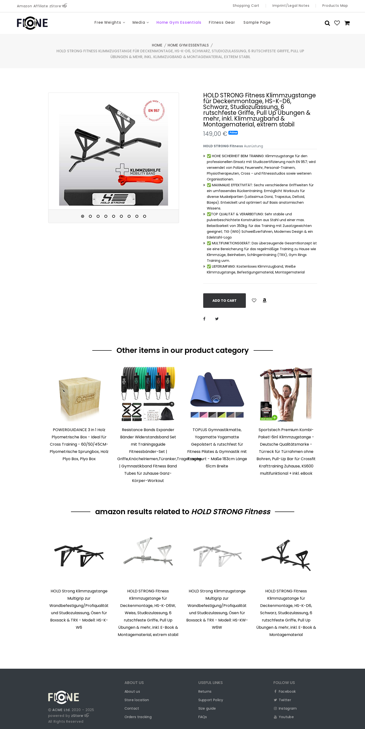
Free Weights (109, 22)
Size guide (207, 708)
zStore (80, 715)
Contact (131, 708)
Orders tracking (138, 716)
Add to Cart (224, 300)
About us (132, 691)
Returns (205, 691)
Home (157, 45)
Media (140, 22)
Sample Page (257, 22)
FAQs (202, 716)
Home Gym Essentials (179, 22)
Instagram (285, 708)
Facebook (284, 691)
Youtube (283, 716)
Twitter (282, 700)
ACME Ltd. (61, 709)
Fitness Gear (222, 22)
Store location (136, 700)
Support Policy (210, 700)
